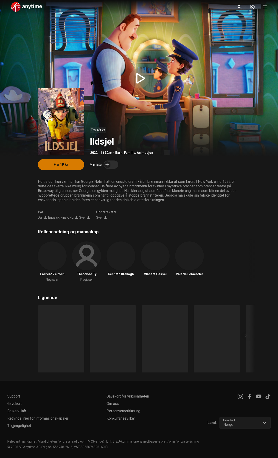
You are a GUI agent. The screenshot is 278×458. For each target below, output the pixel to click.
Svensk (84, 217)
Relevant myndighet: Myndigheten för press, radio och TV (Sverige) (55, 441)
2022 (94, 153)
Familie (129, 153)
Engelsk (53, 217)
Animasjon (145, 153)
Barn (118, 153)
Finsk (64, 217)
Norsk (74, 217)
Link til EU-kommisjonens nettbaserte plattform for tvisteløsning (152, 441)
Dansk (42, 217)
